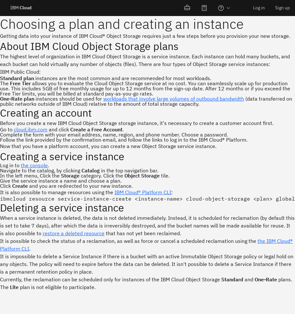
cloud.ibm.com (30, 129)
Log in (259, 8)
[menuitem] (187, 8)
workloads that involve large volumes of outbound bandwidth (173, 98)
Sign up (282, 8)
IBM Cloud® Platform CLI (142, 192)
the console (34, 165)
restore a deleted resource (74, 233)
